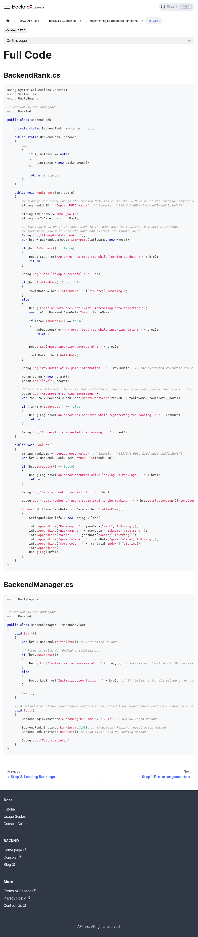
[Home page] (8, 20)
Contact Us (15, 905)
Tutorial (9, 809)
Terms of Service (20, 891)
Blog (9, 865)
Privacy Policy (17, 898)
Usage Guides (15, 816)
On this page (17, 40)
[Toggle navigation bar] (7, 6)
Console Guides (16, 824)
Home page (15, 850)
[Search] (176, 7)
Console (12, 857)
